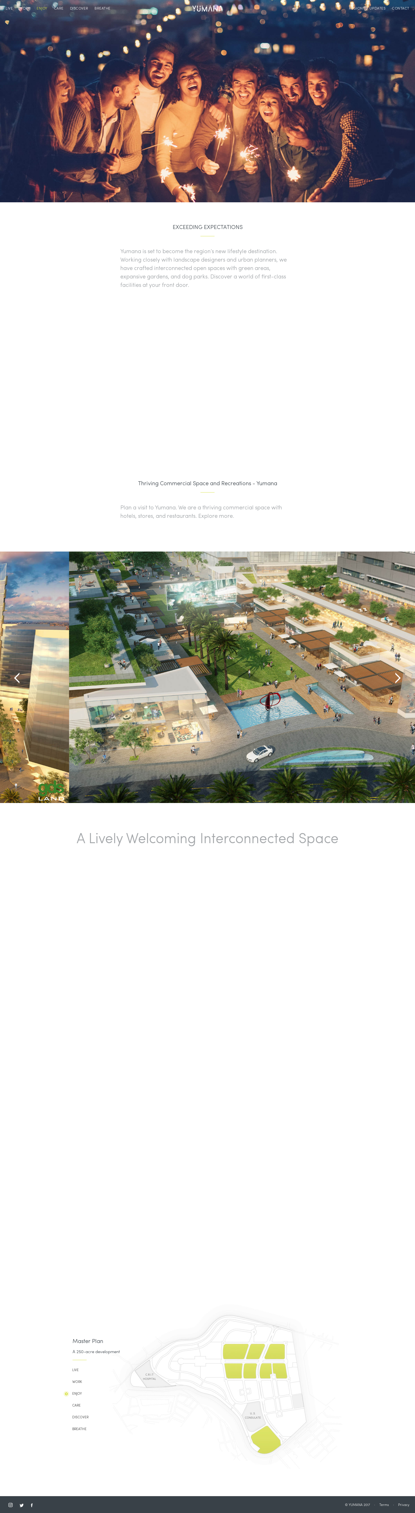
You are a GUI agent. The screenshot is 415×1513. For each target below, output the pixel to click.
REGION (356, 8)
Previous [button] (16, 678)
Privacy (403, 1505)
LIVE (9, 8)
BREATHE (102, 8)
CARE (59, 8)
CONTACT (400, 8)
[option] (207, 677)
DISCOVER (79, 8)
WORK (24, 8)
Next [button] (398, 678)
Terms (384, 1505)
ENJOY (42, 8)
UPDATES (377, 8)
